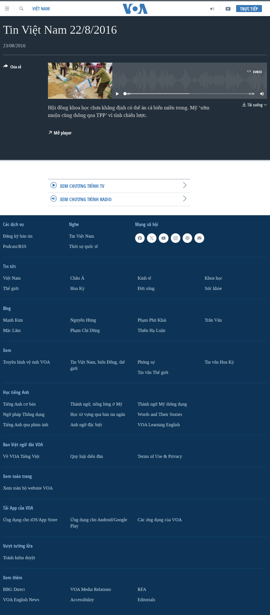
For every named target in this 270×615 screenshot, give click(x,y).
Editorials (146, 599)
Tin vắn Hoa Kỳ (219, 362)
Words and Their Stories (160, 414)
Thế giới (11, 288)
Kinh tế (144, 278)
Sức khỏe (213, 288)
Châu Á (77, 278)
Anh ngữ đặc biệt (86, 425)
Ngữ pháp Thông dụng (23, 414)
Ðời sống (146, 288)
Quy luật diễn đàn (86, 456)
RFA (142, 589)
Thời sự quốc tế (83, 246)
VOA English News (21, 599)
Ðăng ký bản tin (17, 236)
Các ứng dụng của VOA (160, 520)
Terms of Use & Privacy (160, 456)
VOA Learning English (159, 425)
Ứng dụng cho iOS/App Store (30, 520)
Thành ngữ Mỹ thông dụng (162, 404)
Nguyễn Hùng (83, 320)
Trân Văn (213, 320)
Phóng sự (146, 362)
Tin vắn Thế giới (153, 372)
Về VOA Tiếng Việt (21, 456)
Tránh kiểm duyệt (19, 558)
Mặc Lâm (12, 330)
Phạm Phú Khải (152, 320)
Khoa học (213, 278)
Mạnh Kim (13, 320)
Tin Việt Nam (81, 236)
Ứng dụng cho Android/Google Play (98, 523)
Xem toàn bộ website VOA (28, 488)
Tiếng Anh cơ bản (19, 404)
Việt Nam (41, 9)
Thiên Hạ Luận (151, 330)
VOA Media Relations (90, 589)
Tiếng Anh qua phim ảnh (25, 425)
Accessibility (82, 599)
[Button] (12, 68)
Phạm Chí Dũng (85, 330)
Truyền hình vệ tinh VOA (26, 362)
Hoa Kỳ (77, 288)
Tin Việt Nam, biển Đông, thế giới (97, 365)
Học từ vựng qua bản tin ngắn (97, 414)
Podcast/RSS (14, 246)
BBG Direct (14, 589)
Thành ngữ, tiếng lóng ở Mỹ (96, 404)
